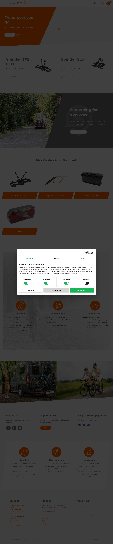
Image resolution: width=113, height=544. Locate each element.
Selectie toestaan (56, 290)
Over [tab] (83, 258)
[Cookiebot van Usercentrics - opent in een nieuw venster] (86, 252)
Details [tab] (56, 258)
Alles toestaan (81, 290)
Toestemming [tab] (30, 258)
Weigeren (31, 290)
